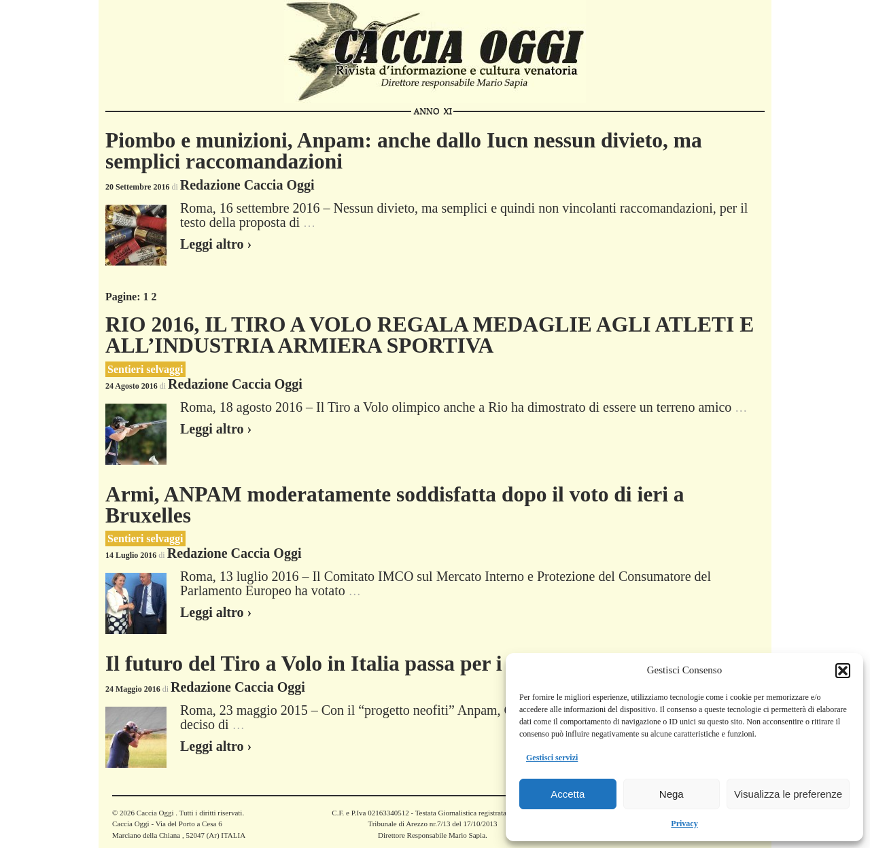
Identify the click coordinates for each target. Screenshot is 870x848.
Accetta (568, 794)
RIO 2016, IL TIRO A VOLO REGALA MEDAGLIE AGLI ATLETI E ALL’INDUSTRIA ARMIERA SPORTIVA (429, 335)
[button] (843, 670)
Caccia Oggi (155, 813)
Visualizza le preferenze (788, 794)
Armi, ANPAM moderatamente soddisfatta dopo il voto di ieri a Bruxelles (394, 505)
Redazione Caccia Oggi (247, 184)
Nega (671, 794)
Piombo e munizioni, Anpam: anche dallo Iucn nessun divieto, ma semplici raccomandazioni (403, 151)
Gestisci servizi (552, 757)
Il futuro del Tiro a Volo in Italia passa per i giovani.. (345, 663)
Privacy (684, 823)
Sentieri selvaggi (145, 369)
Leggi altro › (215, 243)
